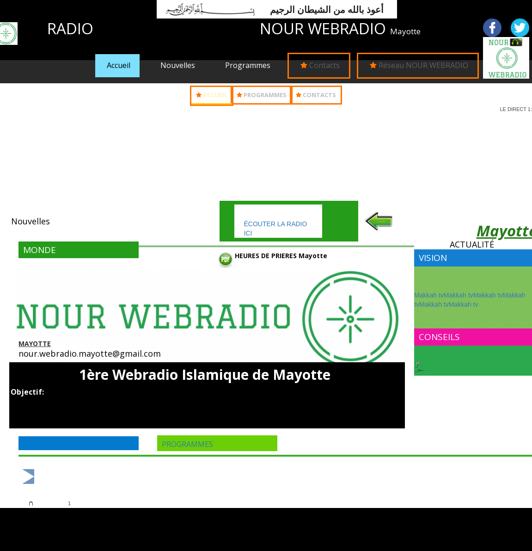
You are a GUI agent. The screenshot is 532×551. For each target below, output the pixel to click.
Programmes (247, 65)
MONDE (39, 250)
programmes (187, 444)
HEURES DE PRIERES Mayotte (281, 255)
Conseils (439, 337)
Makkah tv (429, 295)
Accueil (118, 65)
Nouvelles (177, 65)
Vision (433, 258)
